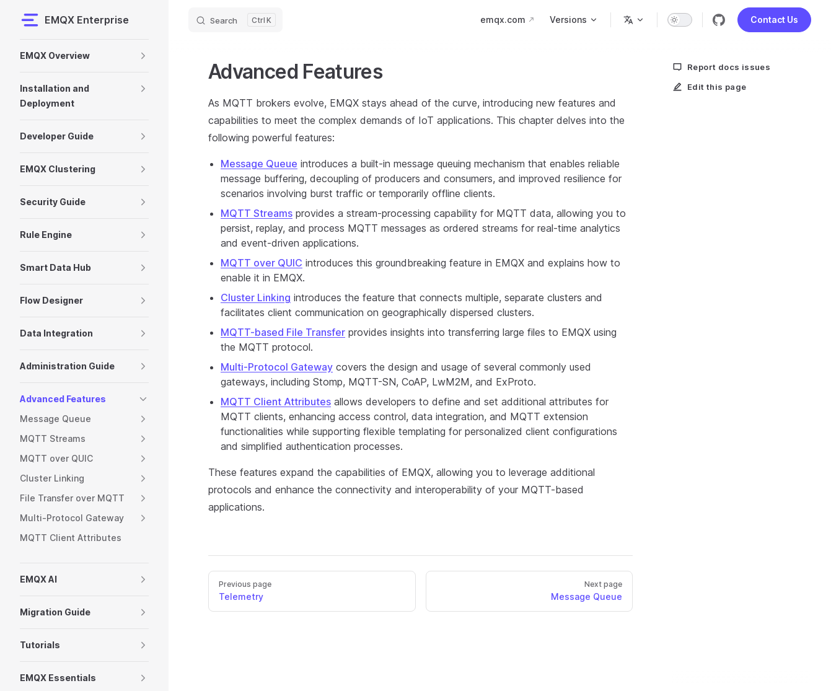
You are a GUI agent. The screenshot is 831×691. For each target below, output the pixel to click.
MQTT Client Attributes (276, 401)
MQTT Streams (256, 213)
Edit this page (709, 87)
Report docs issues (721, 67)
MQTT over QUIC (261, 263)
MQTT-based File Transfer (283, 332)
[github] (719, 20)
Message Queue (259, 163)
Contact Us (774, 19)
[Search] (235, 19)
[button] (143, 56)
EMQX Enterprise (74, 20)
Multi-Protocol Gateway (277, 367)
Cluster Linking (256, 297)
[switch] (679, 20)
